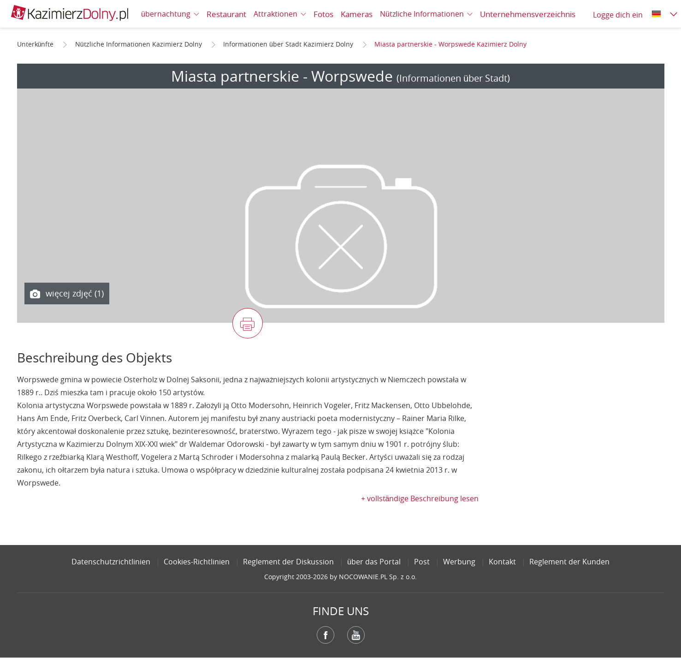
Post (422, 562)
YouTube (356, 635)
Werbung (459, 562)
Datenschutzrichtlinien (110, 562)
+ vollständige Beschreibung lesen (420, 498)
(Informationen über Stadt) (453, 78)
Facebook (325, 635)
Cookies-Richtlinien (197, 562)
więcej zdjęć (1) (67, 294)
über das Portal (374, 562)
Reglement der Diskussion (288, 562)
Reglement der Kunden (569, 562)
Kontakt (502, 562)
